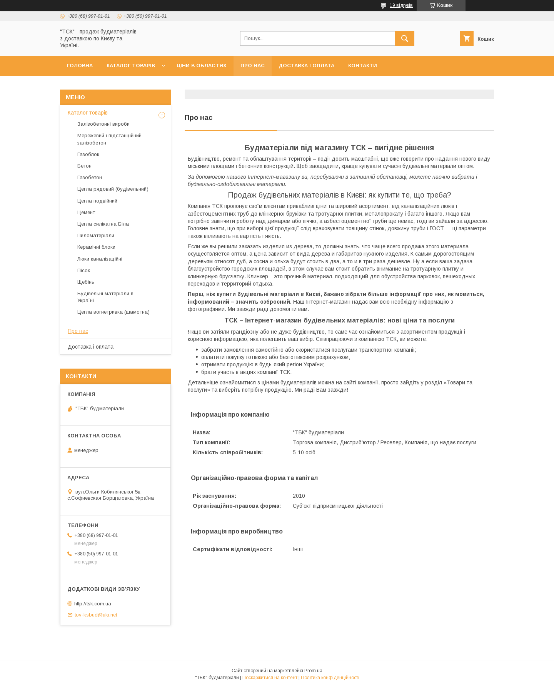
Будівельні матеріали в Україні (105, 297)
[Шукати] (404, 38)
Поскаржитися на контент (269, 677)
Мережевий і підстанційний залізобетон (109, 139)
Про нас (252, 65)
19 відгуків (401, 5)
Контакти (362, 65)
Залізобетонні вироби (103, 124)
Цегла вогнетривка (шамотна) (113, 312)
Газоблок (88, 154)
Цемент (86, 212)
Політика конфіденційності (330, 677)
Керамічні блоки (96, 247)
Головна (80, 65)
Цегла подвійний (97, 201)
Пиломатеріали (95, 235)
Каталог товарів (131, 65)
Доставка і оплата (306, 65)
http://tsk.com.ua (92, 604)
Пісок (83, 270)
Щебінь (85, 282)
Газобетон (89, 177)
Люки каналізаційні (99, 259)
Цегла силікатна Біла (103, 224)
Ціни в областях (202, 65)
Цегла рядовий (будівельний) (113, 189)
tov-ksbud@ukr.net (96, 615)
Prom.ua (313, 670)
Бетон (84, 166)
